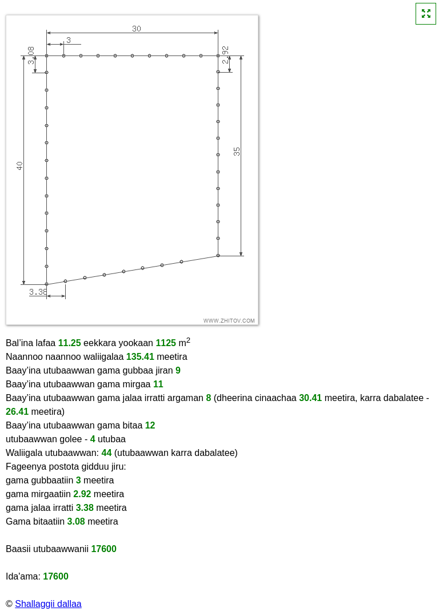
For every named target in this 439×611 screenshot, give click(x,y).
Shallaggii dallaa (48, 604)
